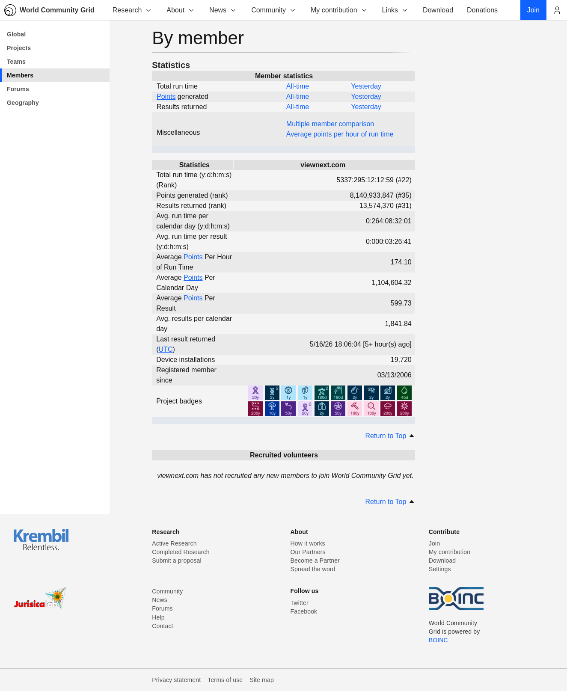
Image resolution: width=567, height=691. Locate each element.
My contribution (339, 10)
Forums (162, 608)
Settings (440, 569)
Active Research (174, 543)
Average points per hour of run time (340, 134)
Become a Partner (315, 560)
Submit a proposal (177, 560)
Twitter (300, 602)
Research (132, 10)
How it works (308, 543)
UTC (166, 349)
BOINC (438, 640)
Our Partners (308, 552)
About (180, 10)
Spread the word (313, 569)
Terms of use (225, 679)
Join (434, 543)
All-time (297, 86)
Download (442, 560)
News (223, 10)
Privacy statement (176, 679)
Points (166, 96)
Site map (261, 679)
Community (273, 10)
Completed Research (180, 552)
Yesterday (366, 86)
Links (395, 10)
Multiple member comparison (330, 124)
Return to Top (390, 435)
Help (158, 617)
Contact (162, 626)
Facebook (304, 611)
